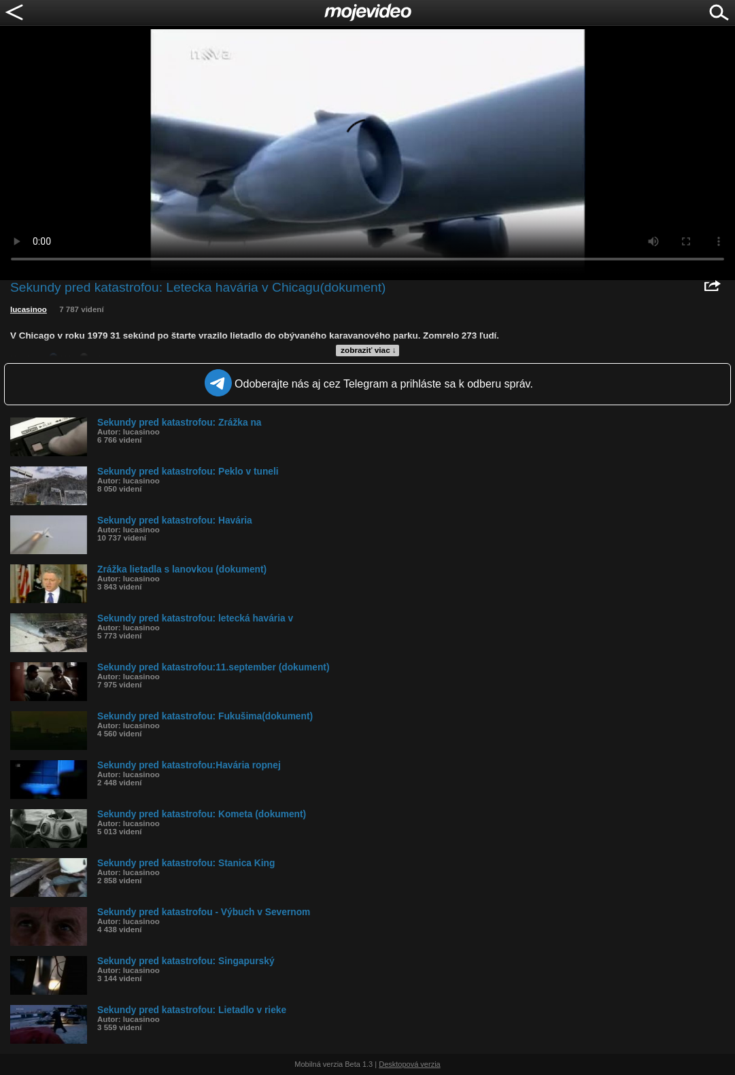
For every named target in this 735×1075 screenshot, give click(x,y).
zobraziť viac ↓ (368, 350)
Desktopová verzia (410, 1064)
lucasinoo (28, 309)
